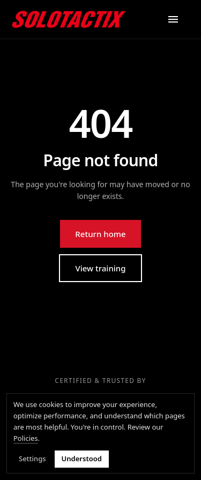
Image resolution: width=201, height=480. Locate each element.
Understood (82, 459)
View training (100, 268)
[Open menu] (173, 19)
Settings (32, 459)
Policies (25, 438)
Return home (100, 233)
